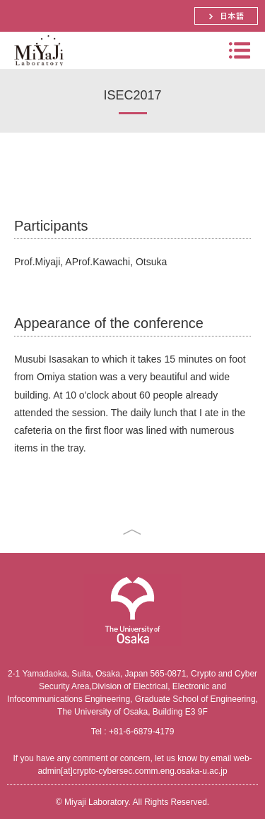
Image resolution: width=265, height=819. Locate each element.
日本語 (226, 16)
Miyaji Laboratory (37, 68)
